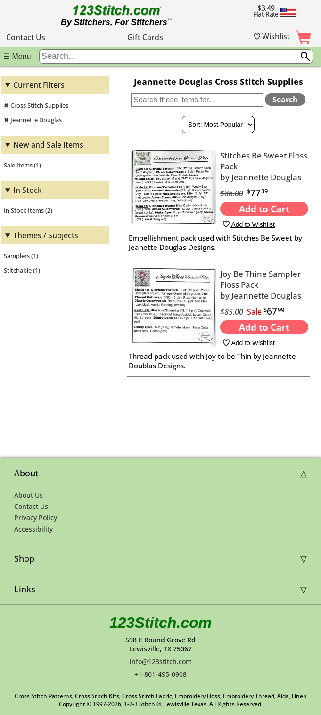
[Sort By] (218, 124)
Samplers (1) (21, 255)
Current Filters (39, 85)
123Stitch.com (160, 622)
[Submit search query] (305, 56)
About (26, 473)
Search (285, 99)
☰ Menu (17, 56)
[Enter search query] (176, 56)
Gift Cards (145, 37)
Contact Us (25, 37)
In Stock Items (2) (28, 210)
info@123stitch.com (161, 661)
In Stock (27, 190)
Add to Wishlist (249, 224)
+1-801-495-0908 (160, 674)
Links (24, 589)
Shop (24, 558)
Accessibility (33, 528)
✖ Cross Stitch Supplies (36, 105)
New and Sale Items (48, 145)
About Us (28, 495)
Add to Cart (264, 209)
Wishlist (272, 36)
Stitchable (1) (22, 270)
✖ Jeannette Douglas (33, 120)
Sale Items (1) (22, 165)
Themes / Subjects (45, 235)
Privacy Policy (35, 517)
